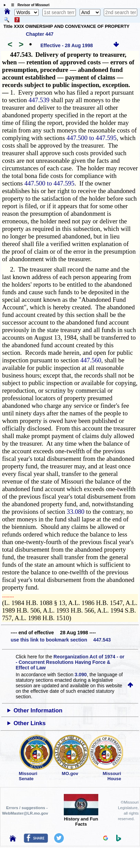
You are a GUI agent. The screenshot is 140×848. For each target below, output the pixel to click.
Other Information (37, 710)
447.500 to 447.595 (92, 137)
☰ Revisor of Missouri (29, 5)
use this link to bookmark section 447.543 (61, 640)
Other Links (29, 723)
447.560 (90, 360)
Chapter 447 (39, 34)
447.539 (39, 100)
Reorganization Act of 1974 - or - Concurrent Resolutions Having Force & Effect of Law (70, 662)
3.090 (81, 674)
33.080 (75, 511)
